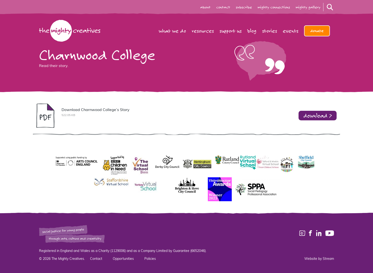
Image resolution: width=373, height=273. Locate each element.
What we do (172, 31)
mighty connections (274, 7)
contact (223, 7)
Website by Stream (319, 259)
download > (317, 115)
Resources (203, 31)
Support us (231, 31)
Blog (251, 31)
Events (290, 31)
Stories (269, 31)
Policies (150, 259)
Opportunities (123, 259)
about (205, 7)
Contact (96, 259)
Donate (317, 31)
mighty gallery (308, 7)
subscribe (244, 7)
